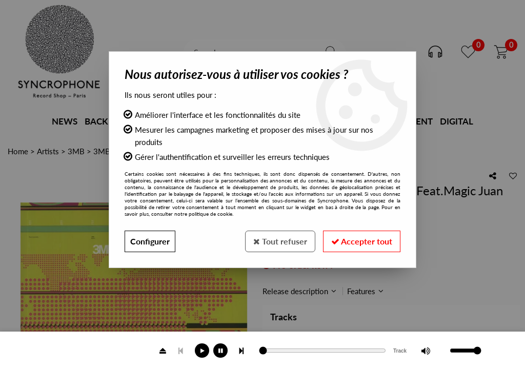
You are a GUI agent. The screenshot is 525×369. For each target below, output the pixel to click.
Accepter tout (361, 241)
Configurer (150, 241)
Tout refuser (280, 241)
